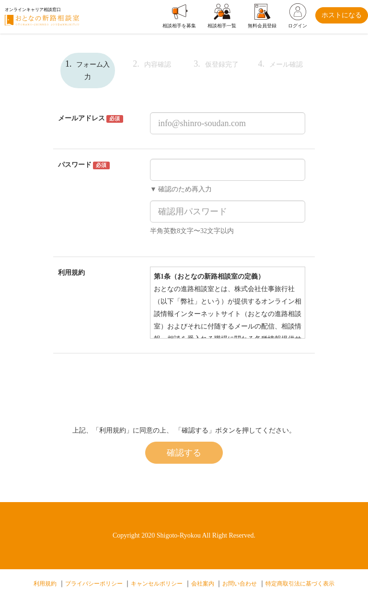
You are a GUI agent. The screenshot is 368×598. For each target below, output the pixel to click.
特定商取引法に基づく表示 (299, 583)
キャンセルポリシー (157, 583)
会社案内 (202, 583)
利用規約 (45, 583)
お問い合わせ (239, 583)
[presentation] (223, 381)
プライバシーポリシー (94, 583)
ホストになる (342, 15)
